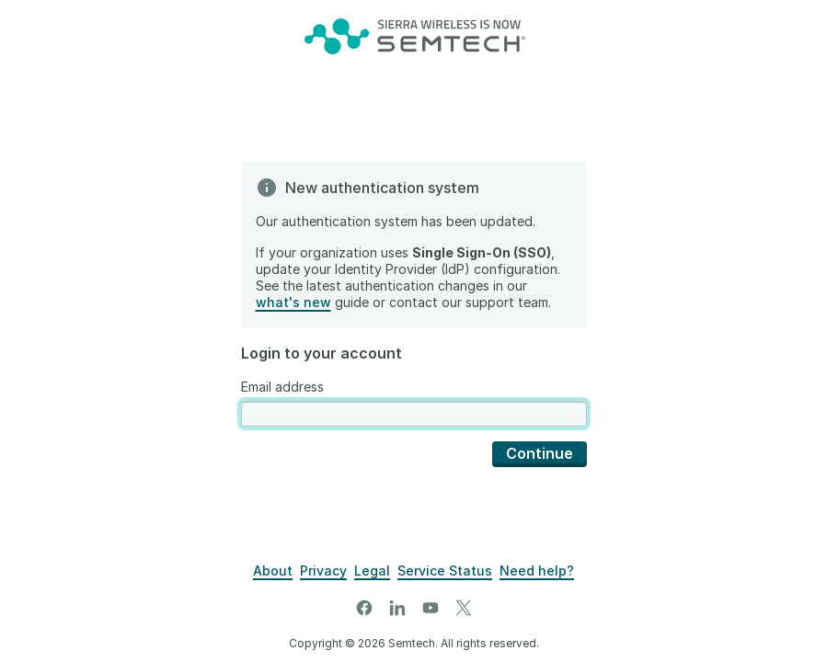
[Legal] (372, 571)
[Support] (537, 571)
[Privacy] (323, 571)
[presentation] (414, 414)
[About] (273, 571)
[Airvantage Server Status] (444, 571)
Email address (282, 386)
